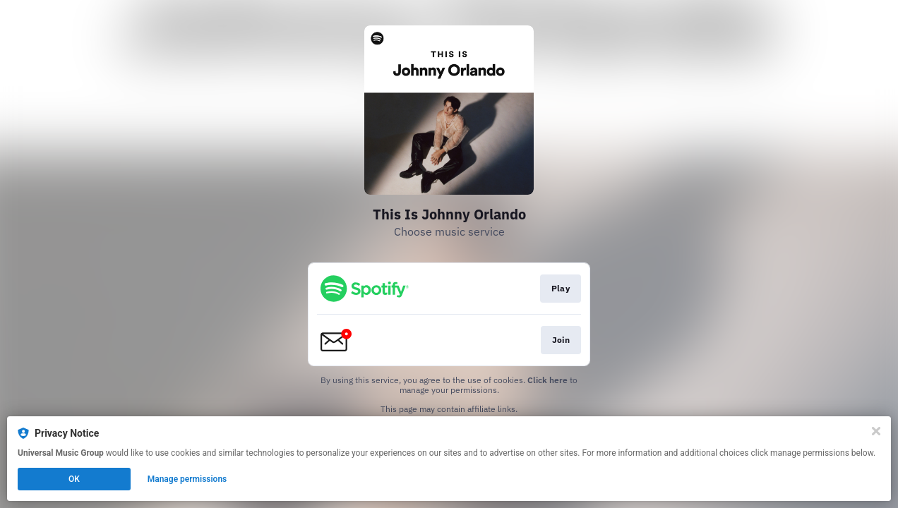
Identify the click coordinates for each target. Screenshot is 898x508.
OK (74, 479)
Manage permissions (187, 479)
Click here (547, 380)
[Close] (876, 431)
